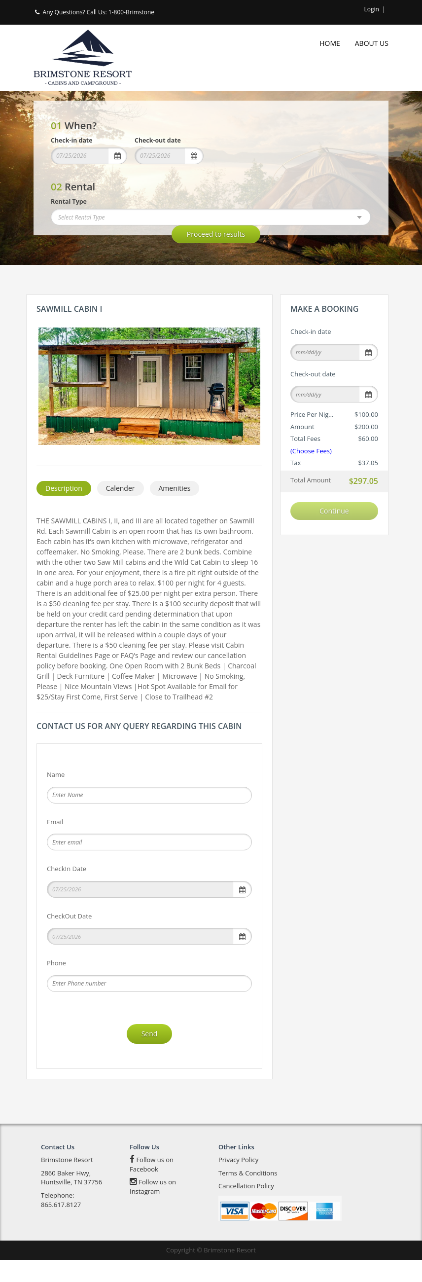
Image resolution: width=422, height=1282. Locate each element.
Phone (56, 985)
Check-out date (158, 140)
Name (56, 797)
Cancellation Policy (246, 1208)
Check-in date (72, 140)
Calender (120, 510)
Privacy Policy (238, 1182)
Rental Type (69, 201)
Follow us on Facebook (152, 1187)
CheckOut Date (69, 938)
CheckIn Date (66, 891)
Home (329, 43)
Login (371, 9)
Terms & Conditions (247, 1195)
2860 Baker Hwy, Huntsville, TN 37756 (71, 1200)
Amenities (175, 510)
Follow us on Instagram (153, 1209)
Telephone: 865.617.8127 (61, 1222)
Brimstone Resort (67, 1182)
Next (250, 386)
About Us (371, 43)
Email (55, 844)
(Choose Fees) (311, 450)
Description (63, 510)
